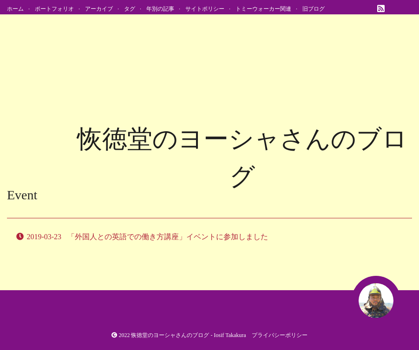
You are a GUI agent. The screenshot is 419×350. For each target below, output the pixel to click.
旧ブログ (313, 9)
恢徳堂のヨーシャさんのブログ (170, 335)
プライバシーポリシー (280, 335)
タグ (129, 9)
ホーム (15, 9)
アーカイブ (99, 9)
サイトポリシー (204, 9)
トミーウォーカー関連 (263, 9)
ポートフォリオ (54, 9)
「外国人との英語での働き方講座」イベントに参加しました (167, 237)
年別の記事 (160, 9)
